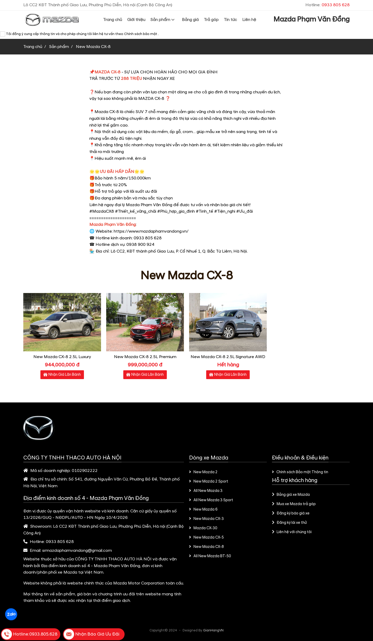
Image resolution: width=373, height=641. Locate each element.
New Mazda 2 (203, 472)
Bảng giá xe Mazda (291, 494)
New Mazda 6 (203, 509)
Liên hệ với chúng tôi (292, 532)
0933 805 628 (60, 541)
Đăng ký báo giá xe (291, 513)
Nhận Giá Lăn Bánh (62, 374)
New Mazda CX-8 (206, 547)
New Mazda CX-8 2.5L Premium (145, 356)
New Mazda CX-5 (206, 537)
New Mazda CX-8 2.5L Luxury (62, 356)
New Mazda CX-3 (206, 519)
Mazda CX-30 (203, 528)
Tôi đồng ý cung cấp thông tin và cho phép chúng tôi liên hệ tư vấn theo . (79, 34)
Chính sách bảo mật (141, 34)
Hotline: (327, 5)
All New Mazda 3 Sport (211, 500)
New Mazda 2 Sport (208, 481)
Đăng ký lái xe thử (289, 522)
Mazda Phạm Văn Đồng (312, 19)
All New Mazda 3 (206, 491)
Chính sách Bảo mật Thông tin (300, 472)
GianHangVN (213, 630)
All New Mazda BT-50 (210, 556)
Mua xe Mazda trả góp (294, 504)
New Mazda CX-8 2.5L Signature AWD (228, 356)
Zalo (11, 614)
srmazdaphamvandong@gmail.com (77, 550)
